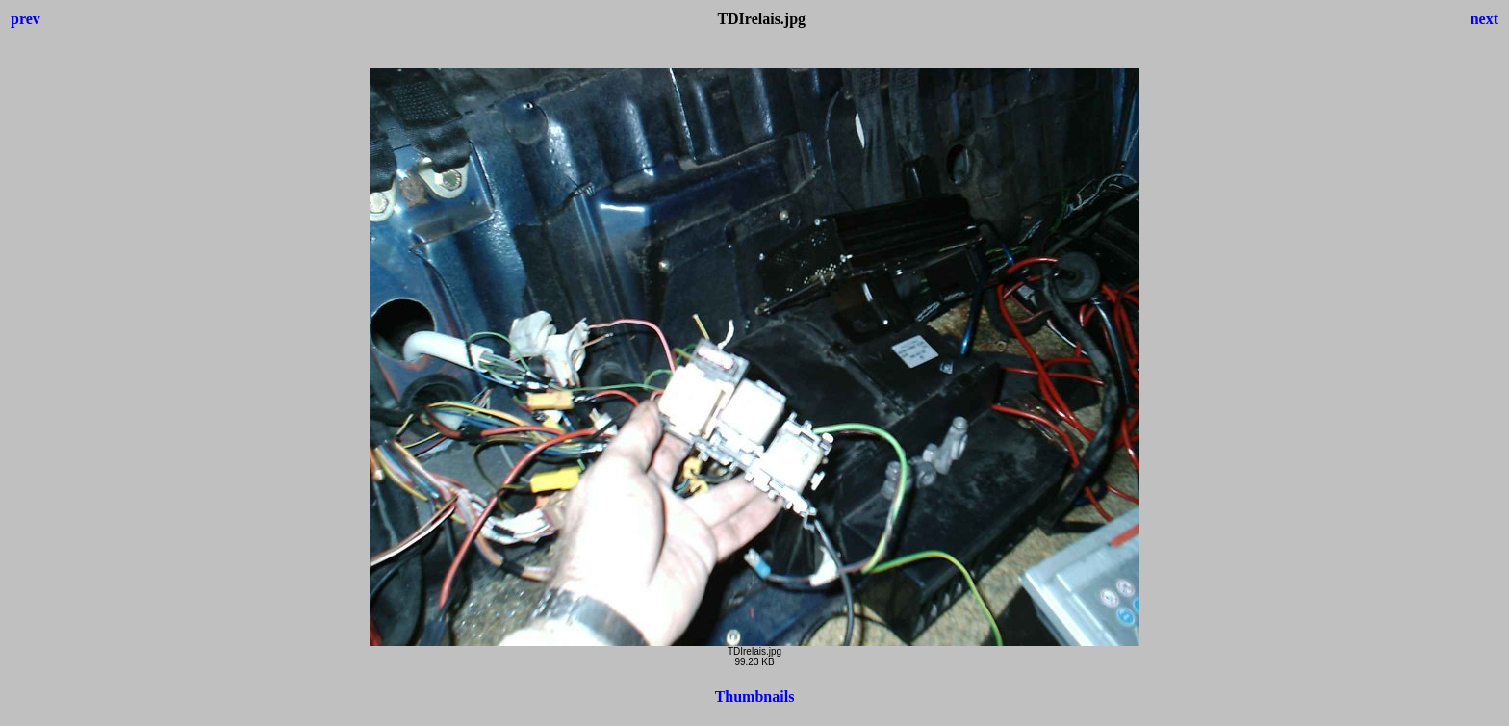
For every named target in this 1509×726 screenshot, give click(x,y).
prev (25, 19)
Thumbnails (755, 696)
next (1484, 19)
